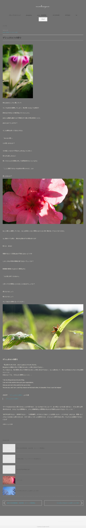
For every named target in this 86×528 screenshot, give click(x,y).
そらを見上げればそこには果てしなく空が (27, 490)
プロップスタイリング (15, 15)
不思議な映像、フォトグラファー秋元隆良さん (28, 458)
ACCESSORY (56, 15)
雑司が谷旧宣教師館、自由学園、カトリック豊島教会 (30, 448)
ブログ (43, 19)
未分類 (5, 26)
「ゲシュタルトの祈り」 (16, 395)
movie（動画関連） (42, 15)
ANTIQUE (67, 15)
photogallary (29, 15)
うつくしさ (19, 480)
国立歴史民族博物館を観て (23, 469)
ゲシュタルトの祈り (14, 32)
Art (76, 15)
